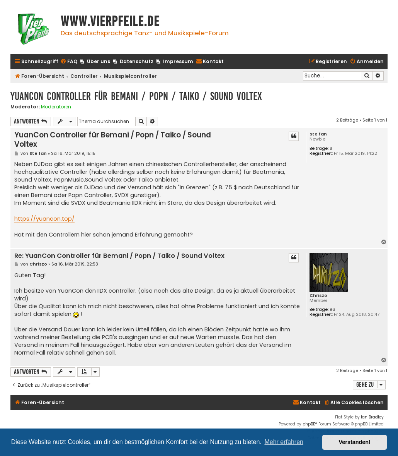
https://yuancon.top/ (44, 219)
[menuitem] (68, 62)
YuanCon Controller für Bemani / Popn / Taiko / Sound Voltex (136, 96)
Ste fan (318, 134)
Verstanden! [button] (355, 442)
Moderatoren (56, 107)
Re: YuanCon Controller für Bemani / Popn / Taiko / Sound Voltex (119, 256)
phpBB (309, 424)
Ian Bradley (372, 417)
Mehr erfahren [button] (283, 442)
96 (332, 309)
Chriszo (318, 295)
